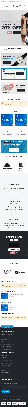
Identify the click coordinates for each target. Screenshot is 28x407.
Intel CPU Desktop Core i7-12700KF (7, 128)
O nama (3, 334)
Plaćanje (3, 368)
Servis (2, 375)
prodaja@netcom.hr (8, 349)
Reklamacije (4, 374)
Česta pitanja (4, 357)
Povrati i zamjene (5, 372)
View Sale (14, 150)
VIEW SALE (14, 245)
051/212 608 (8, 346)
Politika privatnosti (5, 367)
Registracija (4, 355)
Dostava (3, 370)
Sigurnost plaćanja (5, 365)
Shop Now (7, 62)
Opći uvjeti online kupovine (7, 363)
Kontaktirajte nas (10, 334)
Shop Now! (17, 32)
